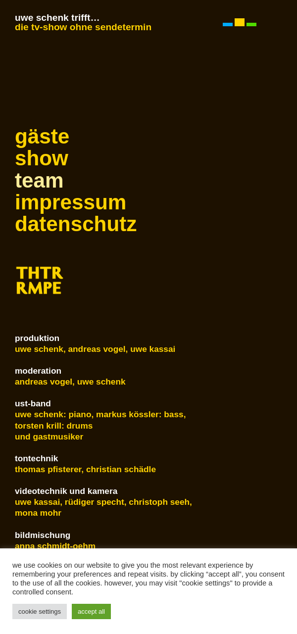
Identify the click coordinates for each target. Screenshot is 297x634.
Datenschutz (69, 224)
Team (39, 181)
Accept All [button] (91, 611)
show (41, 158)
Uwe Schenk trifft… (57, 17)
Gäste (42, 136)
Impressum (69, 202)
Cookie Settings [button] (39, 611)
